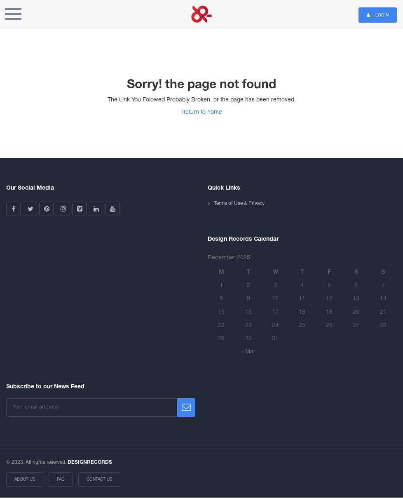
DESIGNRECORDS (90, 462)
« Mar (248, 352)
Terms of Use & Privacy (239, 203)
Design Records (201, 14)
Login (378, 15)
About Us (24, 480)
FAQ (61, 480)
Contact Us (99, 480)
